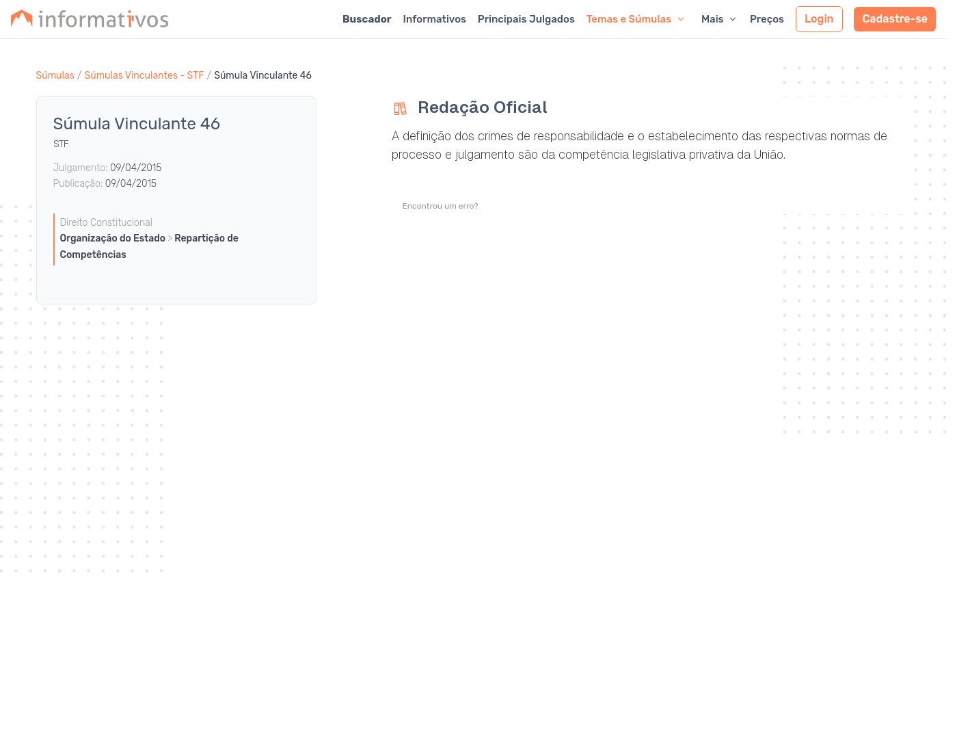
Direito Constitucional (106, 223)
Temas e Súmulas (636, 19)
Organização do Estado (114, 238)
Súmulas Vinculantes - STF (144, 75)
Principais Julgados (526, 19)
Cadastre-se (895, 18)
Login (819, 18)
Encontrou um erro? (440, 206)
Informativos (434, 19)
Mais (719, 19)
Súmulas (55, 75)
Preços (767, 19)
